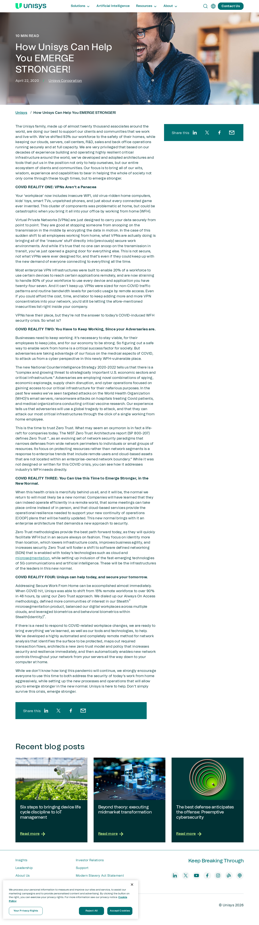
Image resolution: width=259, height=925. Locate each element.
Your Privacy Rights (26, 911)
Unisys (21, 113)
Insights (21, 860)
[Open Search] (205, 6)
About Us (22, 875)
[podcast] (240, 875)
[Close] (132, 884)
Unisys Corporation (65, 81)
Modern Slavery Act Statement (100, 875)
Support (82, 868)
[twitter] (58, 710)
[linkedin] (46, 710)
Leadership (24, 868)
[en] (213, 6)
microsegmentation (32, 558)
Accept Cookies (120, 911)
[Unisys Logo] (30, 6)
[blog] (229, 875)
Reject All (91, 911)
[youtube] (196, 875)
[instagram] (218, 875)
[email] (83, 710)
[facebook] (71, 710)
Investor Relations (90, 860)
